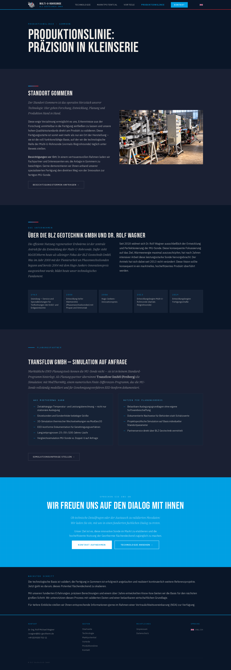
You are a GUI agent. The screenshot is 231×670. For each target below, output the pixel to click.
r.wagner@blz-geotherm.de (41, 633)
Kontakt (179, 5)
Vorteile (129, 5)
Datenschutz (142, 633)
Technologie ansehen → (137, 544)
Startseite (87, 629)
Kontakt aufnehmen (92, 544)
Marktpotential (107, 5)
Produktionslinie (152, 5)
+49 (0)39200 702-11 (37, 637)
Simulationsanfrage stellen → (54, 456)
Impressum (141, 629)
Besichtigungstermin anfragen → (56, 184)
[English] (201, 5)
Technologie (83, 5)
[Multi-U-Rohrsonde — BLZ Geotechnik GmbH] (45, 5)
